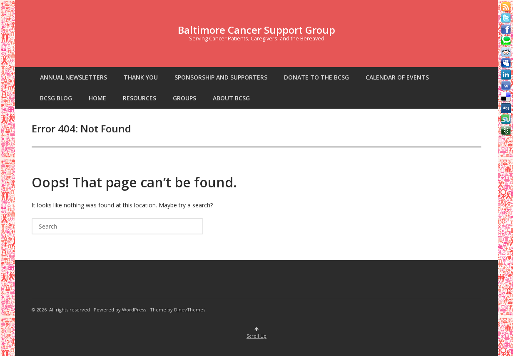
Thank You (141, 77)
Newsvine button (506, 131)
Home (97, 98)
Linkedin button (506, 75)
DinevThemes (189, 309)
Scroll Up (256, 333)
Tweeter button (506, 18)
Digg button (506, 108)
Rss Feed (506, 7)
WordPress (134, 309)
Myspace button (506, 63)
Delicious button (506, 97)
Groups (184, 98)
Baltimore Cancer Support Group (256, 30)
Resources (139, 98)
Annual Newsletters (73, 77)
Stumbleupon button (506, 119)
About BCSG (231, 98)
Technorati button (506, 41)
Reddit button (506, 52)
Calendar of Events (397, 77)
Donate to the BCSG (316, 77)
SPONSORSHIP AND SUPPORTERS (220, 77)
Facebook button (506, 30)
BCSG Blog (56, 98)
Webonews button (506, 86)
